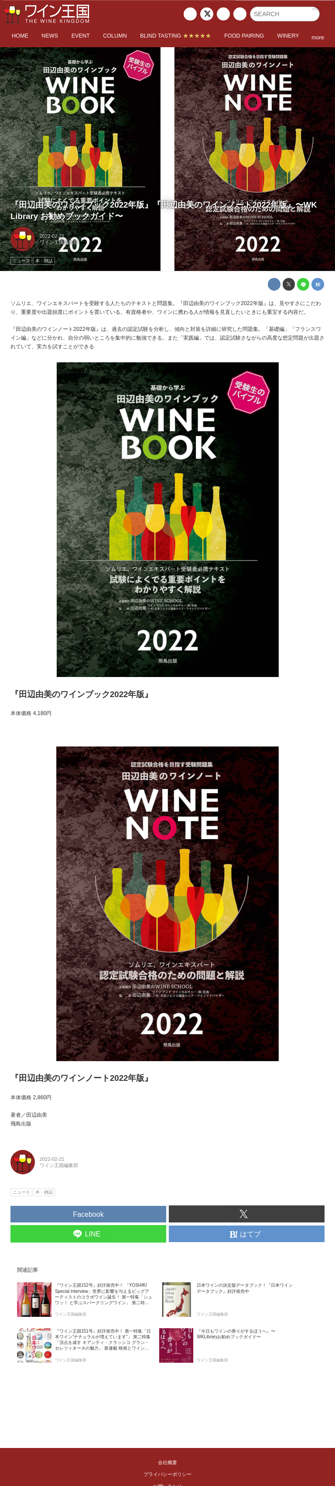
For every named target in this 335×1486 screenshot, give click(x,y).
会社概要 (167, 1462)
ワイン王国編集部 (59, 242)
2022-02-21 (52, 236)
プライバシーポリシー (167, 1474)
